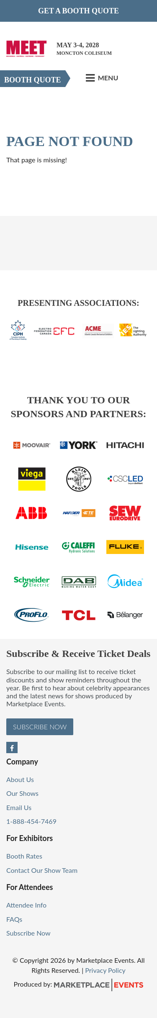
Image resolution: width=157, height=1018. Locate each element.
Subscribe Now (40, 727)
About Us (20, 779)
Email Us (18, 807)
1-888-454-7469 (31, 821)
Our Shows (22, 793)
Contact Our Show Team (41, 870)
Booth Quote (32, 80)
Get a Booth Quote (78, 11)
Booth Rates (24, 856)
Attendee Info (26, 905)
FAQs (14, 919)
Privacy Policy (105, 970)
